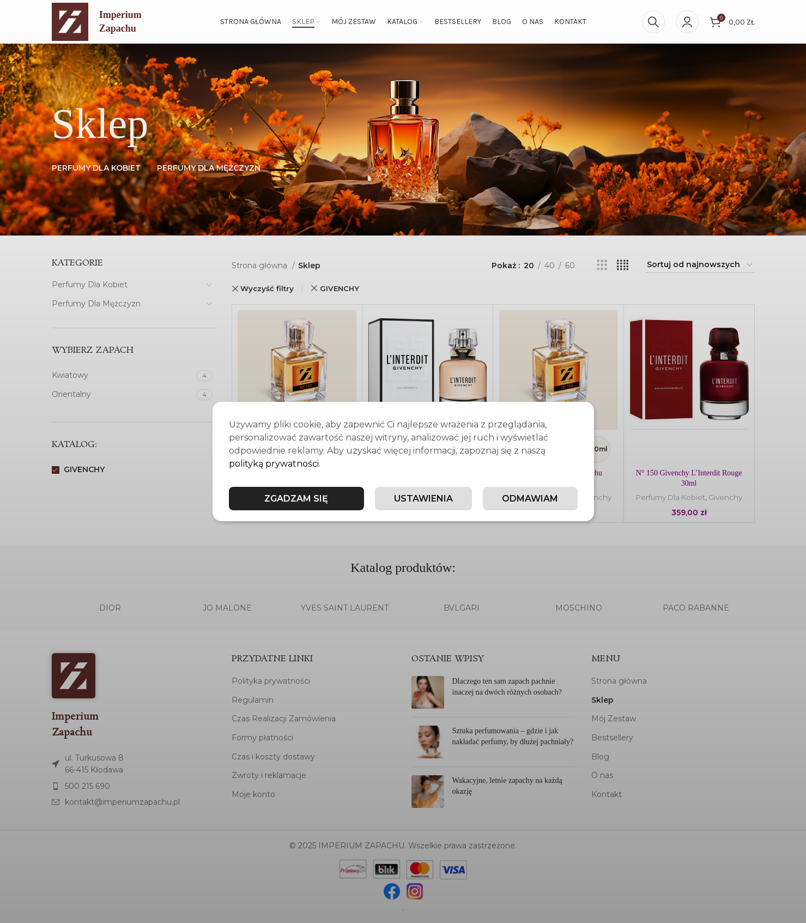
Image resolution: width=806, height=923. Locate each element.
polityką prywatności (274, 464)
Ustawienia (423, 498)
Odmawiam (530, 498)
